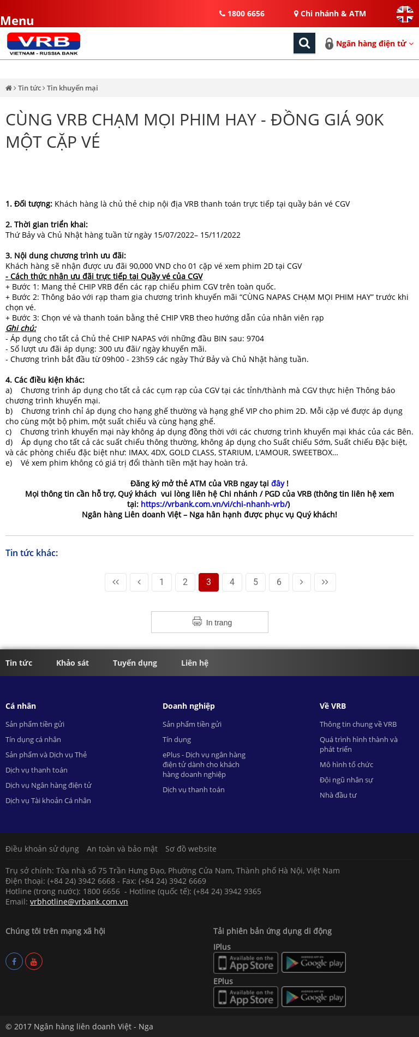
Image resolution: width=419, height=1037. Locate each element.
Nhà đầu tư (338, 795)
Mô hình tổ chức (346, 764)
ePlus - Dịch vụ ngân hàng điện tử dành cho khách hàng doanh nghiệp (204, 764)
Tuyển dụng (135, 663)
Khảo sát (72, 663)
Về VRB (333, 706)
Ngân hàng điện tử (375, 43)
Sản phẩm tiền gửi (34, 724)
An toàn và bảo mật (122, 848)
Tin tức (30, 88)
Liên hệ (194, 663)
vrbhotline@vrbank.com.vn (79, 901)
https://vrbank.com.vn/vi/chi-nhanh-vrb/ (214, 504)
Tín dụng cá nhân (33, 739)
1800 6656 (242, 13)
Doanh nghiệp (189, 706)
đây (278, 483)
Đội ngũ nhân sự (346, 780)
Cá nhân (20, 706)
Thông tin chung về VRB (358, 724)
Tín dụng (177, 739)
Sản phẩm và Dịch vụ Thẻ (46, 754)
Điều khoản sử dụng (42, 848)
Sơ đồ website (191, 848)
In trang (219, 622)
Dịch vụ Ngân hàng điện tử (48, 785)
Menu (10, 16)
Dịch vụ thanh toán (36, 770)
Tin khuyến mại (72, 88)
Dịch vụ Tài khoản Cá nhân (48, 800)
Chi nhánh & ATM (330, 13)
